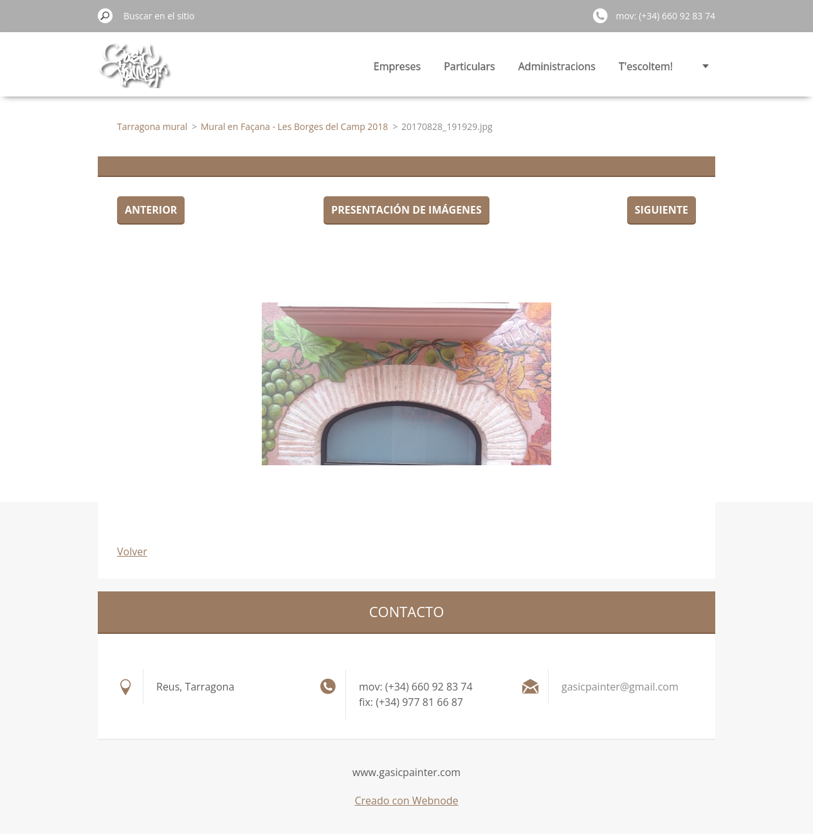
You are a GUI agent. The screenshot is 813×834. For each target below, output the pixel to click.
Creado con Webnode (406, 800)
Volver (132, 551)
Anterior (151, 210)
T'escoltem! (646, 66)
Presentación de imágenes (406, 210)
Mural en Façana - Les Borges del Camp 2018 (294, 126)
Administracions (557, 66)
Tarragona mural (152, 126)
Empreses (397, 66)
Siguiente (661, 210)
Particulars (469, 66)
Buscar (105, 15)
